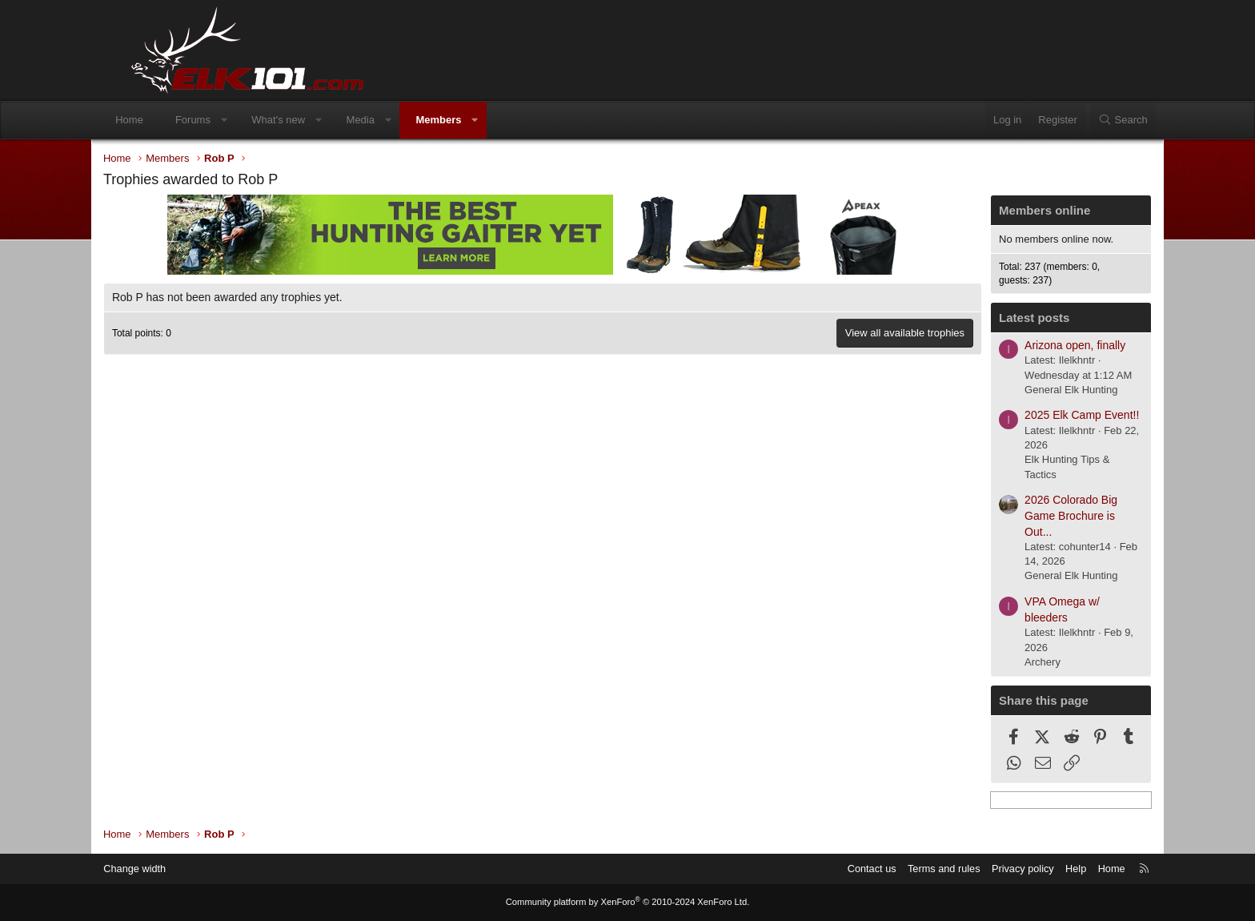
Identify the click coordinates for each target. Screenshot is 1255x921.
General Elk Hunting (1038, 390)
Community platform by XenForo (627, 902)
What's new (310, 120)
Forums (225, 120)
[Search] (1091, 120)
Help (1040, 869)
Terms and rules (905, 869)
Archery (1010, 663)
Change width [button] (170, 869)
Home (161, 120)
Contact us (831, 869)
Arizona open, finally (1042, 346)
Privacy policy (985, 869)
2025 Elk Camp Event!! (1049, 416)
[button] (255, 120)
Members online (1011, 211)
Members (470, 120)
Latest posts (1001, 319)
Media (392, 120)
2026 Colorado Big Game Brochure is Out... (1038, 517)
